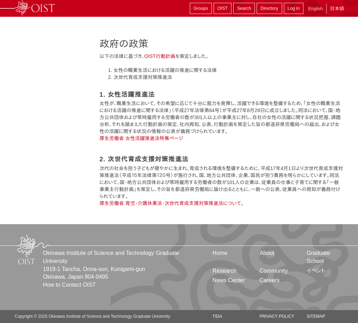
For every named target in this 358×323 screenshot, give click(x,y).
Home (220, 253)
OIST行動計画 (160, 56)
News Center (229, 280)
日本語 (337, 8)
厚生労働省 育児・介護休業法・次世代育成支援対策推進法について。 (172, 203)
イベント (316, 271)
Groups (201, 8)
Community (274, 271)
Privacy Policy (277, 316)
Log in (294, 8)
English (315, 8)
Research (224, 271)
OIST (222, 8)
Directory (269, 8)
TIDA (217, 316)
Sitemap (316, 316)
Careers (270, 280)
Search (244, 8)
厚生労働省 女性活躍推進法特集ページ (141, 138)
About (267, 253)
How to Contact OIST (69, 285)
